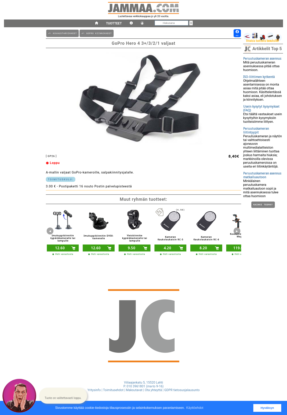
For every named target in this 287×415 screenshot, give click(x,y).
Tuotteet (114, 23)
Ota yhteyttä (153, 390)
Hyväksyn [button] (267, 407)
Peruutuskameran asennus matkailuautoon (262, 175)
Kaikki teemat (263, 205)
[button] (63, 395)
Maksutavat (134, 390)
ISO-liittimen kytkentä (259, 77)
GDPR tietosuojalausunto (182, 390)
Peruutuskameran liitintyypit (256, 130)
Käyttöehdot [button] (194, 407)
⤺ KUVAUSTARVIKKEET (62, 33)
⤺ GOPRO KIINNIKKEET (97, 33)
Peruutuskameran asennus (262, 58)
